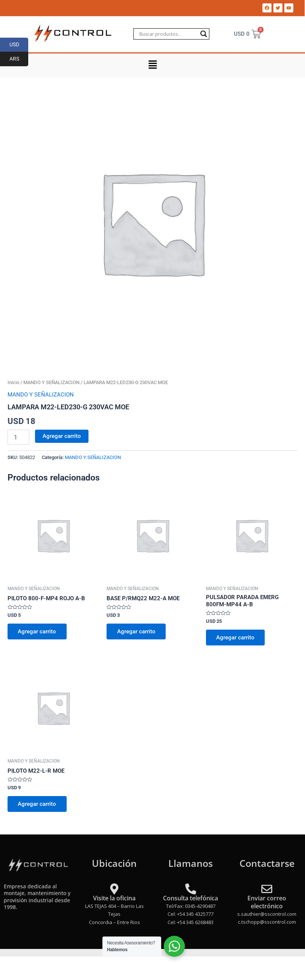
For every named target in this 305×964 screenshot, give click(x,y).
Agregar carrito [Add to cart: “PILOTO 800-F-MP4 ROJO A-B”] (37, 631)
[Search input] (168, 34)
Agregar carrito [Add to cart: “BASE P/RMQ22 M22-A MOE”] (136, 631)
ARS (19, 59)
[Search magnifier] (203, 34)
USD (19, 45)
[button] (152, 65)
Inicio (13, 382)
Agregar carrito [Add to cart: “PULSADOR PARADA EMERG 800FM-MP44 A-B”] (236, 637)
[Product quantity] (18, 437)
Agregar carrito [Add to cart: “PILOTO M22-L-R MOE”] (37, 804)
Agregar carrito (62, 436)
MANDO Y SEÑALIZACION (51, 382)
